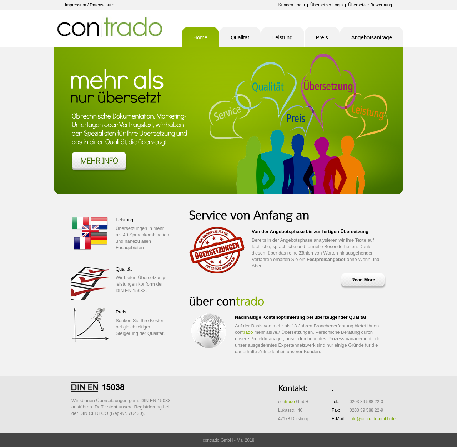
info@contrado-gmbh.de (373, 418)
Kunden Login (291, 4)
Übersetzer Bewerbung (370, 4)
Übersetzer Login (326, 4)
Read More (363, 279)
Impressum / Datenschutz (89, 4)
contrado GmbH (110, 28)
